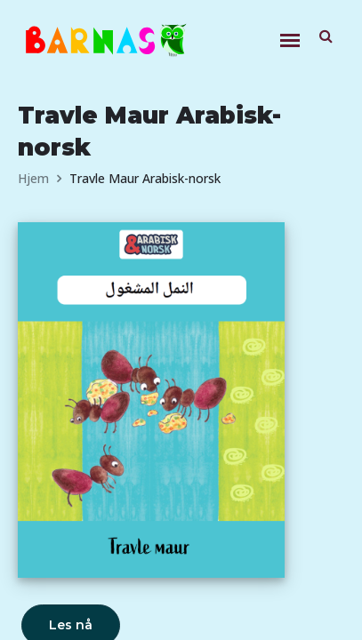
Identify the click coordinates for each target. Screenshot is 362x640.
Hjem (33, 178)
